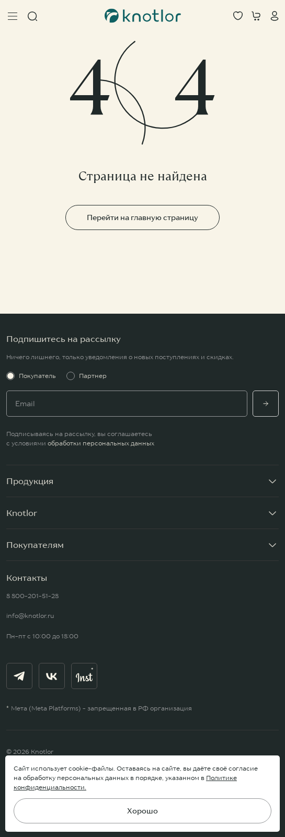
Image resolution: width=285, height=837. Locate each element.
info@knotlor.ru (30, 616)
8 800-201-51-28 (32, 596)
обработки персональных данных (101, 443)
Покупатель (31, 376)
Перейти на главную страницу (142, 217)
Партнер (86, 376)
